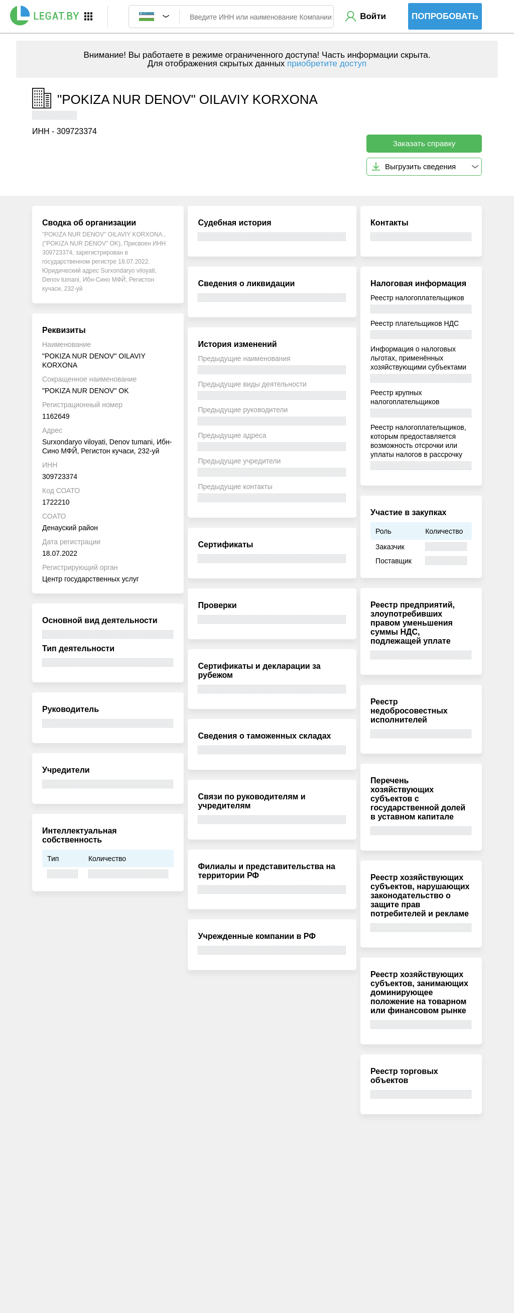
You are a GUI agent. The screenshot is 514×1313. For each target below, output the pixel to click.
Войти (373, 16)
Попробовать (445, 16)
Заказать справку (424, 143)
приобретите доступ (326, 63)
